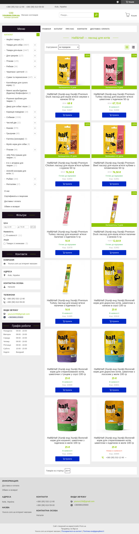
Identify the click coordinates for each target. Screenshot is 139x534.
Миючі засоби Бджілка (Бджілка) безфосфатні (17, 91)
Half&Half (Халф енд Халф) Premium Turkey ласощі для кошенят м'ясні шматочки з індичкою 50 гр (114, 97)
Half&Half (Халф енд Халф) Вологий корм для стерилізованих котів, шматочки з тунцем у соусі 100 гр (67, 372)
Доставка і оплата (99, 29)
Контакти (82, 29)
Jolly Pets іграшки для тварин (16, 156)
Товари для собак (14, 45)
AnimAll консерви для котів (16, 172)
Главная (46, 29)
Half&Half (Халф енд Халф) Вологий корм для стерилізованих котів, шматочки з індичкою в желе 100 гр (114, 440)
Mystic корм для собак (16, 144)
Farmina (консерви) (15, 139)
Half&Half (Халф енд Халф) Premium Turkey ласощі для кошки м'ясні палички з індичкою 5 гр (67, 303)
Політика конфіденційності (93, 531)
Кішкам (9, 128)
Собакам (10, 117)
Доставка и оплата (10, 485)
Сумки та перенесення (16, 77)
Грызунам (10, 133)
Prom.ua (83, 526)
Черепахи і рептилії (15, 72)
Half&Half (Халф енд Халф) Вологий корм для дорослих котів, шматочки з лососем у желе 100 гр (114, 372)
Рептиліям (11, 184)
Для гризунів (12, 56)
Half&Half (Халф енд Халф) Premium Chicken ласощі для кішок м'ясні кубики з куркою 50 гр (67, 165)
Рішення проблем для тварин (16, 99)
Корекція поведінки (15, 112)
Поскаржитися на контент (72, 531)
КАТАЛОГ (58, 29)
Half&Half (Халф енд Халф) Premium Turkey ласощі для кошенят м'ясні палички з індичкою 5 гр (67, 234)
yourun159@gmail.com (19, 314)
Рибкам (9, 66)
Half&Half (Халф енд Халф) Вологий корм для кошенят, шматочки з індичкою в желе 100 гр (67, 440)
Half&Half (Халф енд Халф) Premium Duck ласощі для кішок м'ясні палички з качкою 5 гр (114, 234)
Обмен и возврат (12, 206)
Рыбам (9, 179)
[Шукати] (96, 15)
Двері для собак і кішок (17, 106)
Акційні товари (13, 39)
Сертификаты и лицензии (16, 196)
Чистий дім (11, 123)
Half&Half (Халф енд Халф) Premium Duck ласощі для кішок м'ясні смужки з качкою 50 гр (67, 97)
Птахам (9, 61)
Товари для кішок (14, 50)
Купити (69, 115)
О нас (7, 191)
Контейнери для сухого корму (17, 83)
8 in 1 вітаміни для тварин (14, 164)
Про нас (70, 29)
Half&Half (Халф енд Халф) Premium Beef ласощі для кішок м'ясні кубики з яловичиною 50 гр (114, 165)
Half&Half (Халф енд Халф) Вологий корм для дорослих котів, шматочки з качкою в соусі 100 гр (114, 303)
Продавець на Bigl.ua (69, 529)
